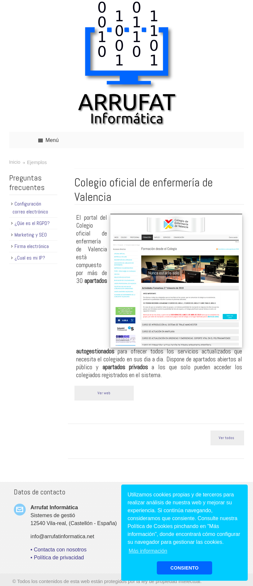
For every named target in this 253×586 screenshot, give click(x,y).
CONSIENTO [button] (184, 568)
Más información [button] (147, 551)
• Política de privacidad (57, 557)
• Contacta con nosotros (59, 549)
